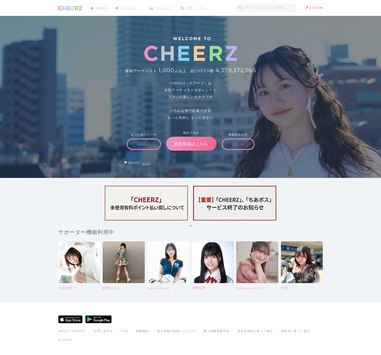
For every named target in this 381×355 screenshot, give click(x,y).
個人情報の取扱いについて (176, 331)
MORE (146, 163)
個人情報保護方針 (216, 331)
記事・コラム (196, 8)
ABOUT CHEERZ (72, 331)
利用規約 (142, 331)
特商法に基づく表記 (295, 331)
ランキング (164, 8)
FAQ (124, 331)
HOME (101, 8)
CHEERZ (70, 8)
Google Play (98, 319)
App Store (70, 319)
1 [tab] (190, 226)
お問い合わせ (103, 331)
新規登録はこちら (191, 143)
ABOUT (144, 144)
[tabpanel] (146, 203)
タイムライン (130, 8)
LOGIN (316, 8)
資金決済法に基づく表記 (255, 331)
